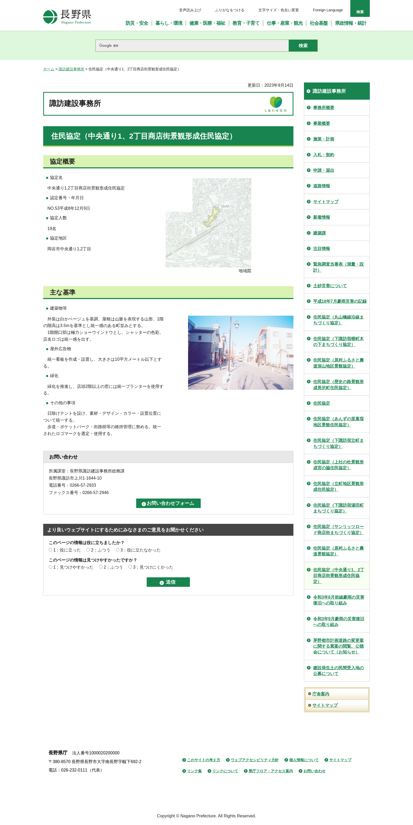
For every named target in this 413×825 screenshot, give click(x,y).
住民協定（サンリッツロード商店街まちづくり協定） (338, 529)
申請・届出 (323, 170)
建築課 (319, 233)
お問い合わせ (314, 771)
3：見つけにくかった (153, 567)
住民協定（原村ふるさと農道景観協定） (338, 551)
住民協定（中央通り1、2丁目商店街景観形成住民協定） (338, 576)
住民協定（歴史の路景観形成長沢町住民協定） (338, 384)
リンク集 (194, 771)
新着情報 (321, 217)
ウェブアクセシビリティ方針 (255, 760)
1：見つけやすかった (73, 567)
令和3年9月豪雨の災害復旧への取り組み (338, 622)
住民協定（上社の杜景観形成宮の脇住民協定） (338, 465)
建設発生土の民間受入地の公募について (338, 671)
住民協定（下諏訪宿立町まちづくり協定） (338, 443)
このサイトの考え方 (203, 760)
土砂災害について (330, 286)
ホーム (48, 69)
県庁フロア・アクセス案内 (271, 771)
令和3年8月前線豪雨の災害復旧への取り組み (338, 600)
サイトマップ (325, 201)
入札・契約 (323, 155)
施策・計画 (323, 139)
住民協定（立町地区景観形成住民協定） (338, 486)
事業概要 (321, 123)
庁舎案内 (320, 694)
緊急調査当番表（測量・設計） (338, 267)
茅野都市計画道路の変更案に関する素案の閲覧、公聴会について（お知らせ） (338, 646)
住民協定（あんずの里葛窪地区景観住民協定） (338, 422)
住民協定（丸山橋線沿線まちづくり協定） (338, 320)
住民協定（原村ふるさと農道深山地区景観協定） (338, 363)
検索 (360, 12)
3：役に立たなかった (140, 550)
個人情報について (304, 760)
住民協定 (321, 403)
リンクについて (225, 771)
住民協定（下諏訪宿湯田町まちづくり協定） (338, 508)
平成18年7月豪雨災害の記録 (340, 301)
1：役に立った (67, 550)
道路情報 (321, 186)
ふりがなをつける (229, 10)
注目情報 (321, 248)
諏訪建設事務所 (71, 69)
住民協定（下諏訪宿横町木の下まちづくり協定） (338, 341)
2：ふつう (100, 550)
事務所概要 (323, 107)
